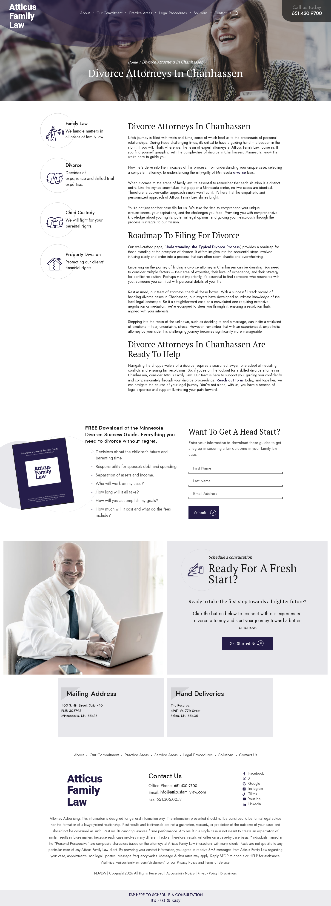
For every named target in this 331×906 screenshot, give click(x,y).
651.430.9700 (307, 13)
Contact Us (222, 13)
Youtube (255, 803)
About (85, 13)
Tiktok (253, 797)
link (78, 130)
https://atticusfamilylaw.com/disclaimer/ (136, 866)
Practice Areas (140, 13)
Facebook (256, 775)
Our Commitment (109, 13)
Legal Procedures (173, 13)
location (111, 709)
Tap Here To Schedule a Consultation (166, 897)
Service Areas (166, 756)
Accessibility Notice (181, 877)
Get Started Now (244, 645)
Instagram (256, 792)
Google (254, 786)
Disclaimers (230, 877)
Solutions (201, 13)
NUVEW (99, 877)
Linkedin (255, 808)
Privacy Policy (208, 877)
